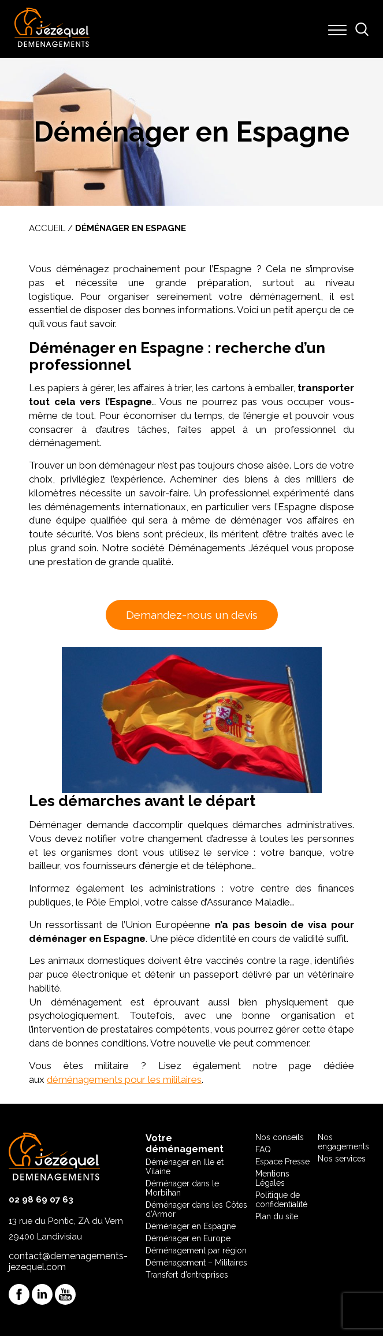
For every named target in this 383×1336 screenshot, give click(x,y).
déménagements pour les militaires (124, 1079)
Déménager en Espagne (191, 1226)
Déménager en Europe (188, 1238)
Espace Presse (282, 1161)
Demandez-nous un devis (192, 614)
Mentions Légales (272, 1178)
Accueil (47, 228)
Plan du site (276, 1216)
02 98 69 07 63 (41, 1199)
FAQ (263, 1149)
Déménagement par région (196, 1250)
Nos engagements (343, 1142)
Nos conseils (279, 1137)
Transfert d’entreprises (187, 1274)
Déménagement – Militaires (196, 1262)
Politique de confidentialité (281, 1199)
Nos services (342, 1158)
